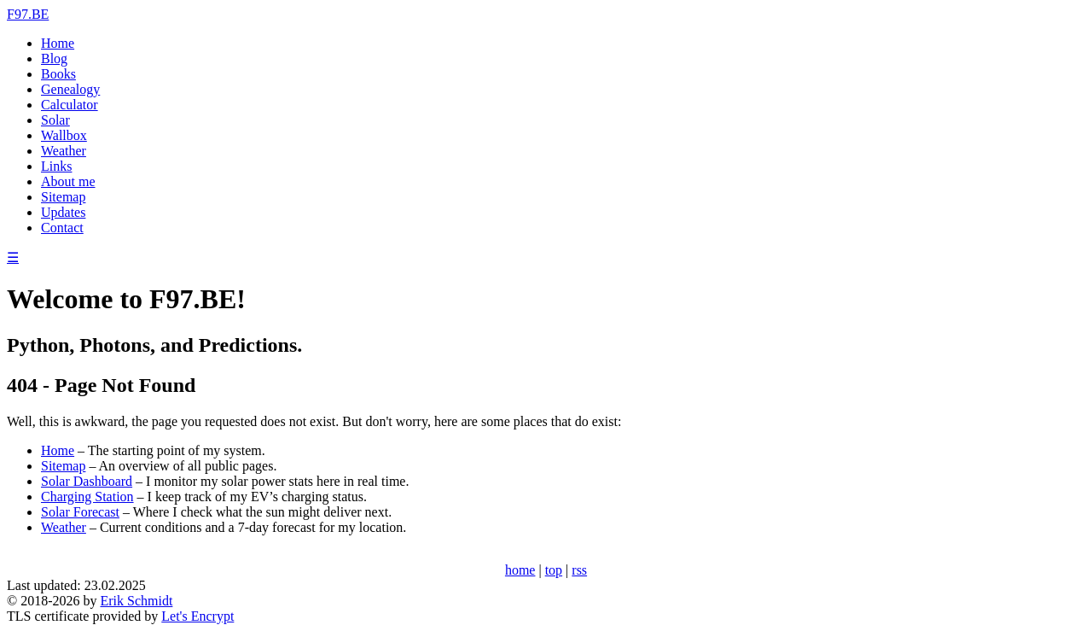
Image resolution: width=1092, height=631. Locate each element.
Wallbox (64, 135)
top (553, 570)
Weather (63, 150)
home (520, 570)
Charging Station (87, 496)
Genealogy (70, 89)
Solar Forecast (80, 512)
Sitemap (63, 197)
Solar (55, 120)
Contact (62, 227)
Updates (63, 212)
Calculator (69, 104)
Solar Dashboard (86, 481)
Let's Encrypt (197, 616)
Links (56, 166)
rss (579, 570)
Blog (54, 58)
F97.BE (28, 14)
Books (58, 74)
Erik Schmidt (136, 600)
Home (57, 43)
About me (68, 181)
